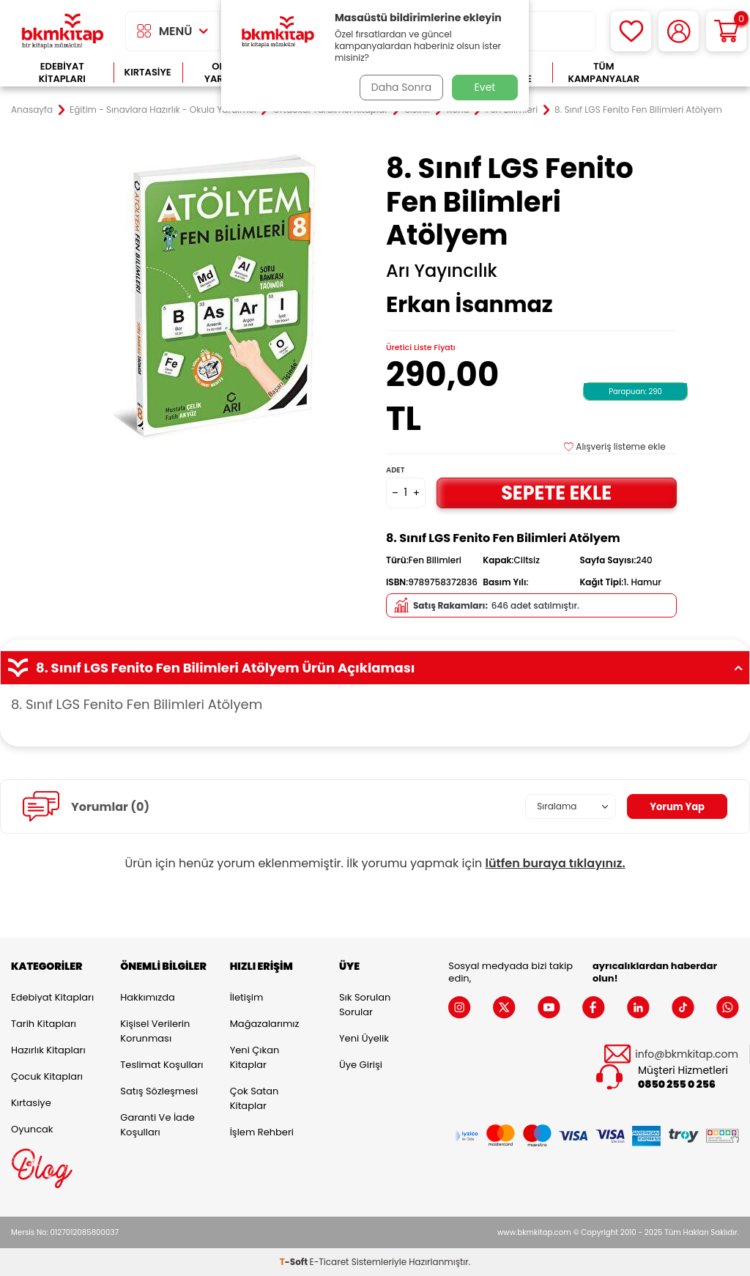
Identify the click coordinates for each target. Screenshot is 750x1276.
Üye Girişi (360, 1065)
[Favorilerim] (631, 31)
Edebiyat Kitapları (62, 73)
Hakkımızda (147, 997)
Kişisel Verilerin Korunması (155, 1031)
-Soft (295, 1261)
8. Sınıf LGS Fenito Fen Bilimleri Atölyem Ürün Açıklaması (375, 668)
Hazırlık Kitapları (48, 1050)
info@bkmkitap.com (686, 1054)
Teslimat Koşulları (161, 1065)
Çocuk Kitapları (47, 1076)
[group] (218, 297)
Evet (485, 87)
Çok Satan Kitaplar (254, 1098)
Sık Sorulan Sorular (364, 1004)
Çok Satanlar (696, 73)
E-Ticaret (329, 1261)
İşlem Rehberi (262, 1132)
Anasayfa (32, 110)
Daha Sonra (399, 87)
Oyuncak (32, 1129)
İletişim (247, 997)
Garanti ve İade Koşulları (157, 1124)
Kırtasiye (148, 72)
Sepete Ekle (556, 492)
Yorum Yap (675, 806)
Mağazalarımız (265, 1024)
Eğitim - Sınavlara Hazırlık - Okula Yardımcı (163, 110)
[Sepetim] (726, 31)
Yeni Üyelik (364, 1038)
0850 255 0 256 (677, 1084)
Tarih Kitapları (43, 1024)
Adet (395, 470)
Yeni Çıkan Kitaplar (255, 1057)
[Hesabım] (678, 31)
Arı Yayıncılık (441, 271)
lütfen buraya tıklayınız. (555, 863)
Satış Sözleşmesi (159, 1091)
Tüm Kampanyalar (603, 73)
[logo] (62, 31)
